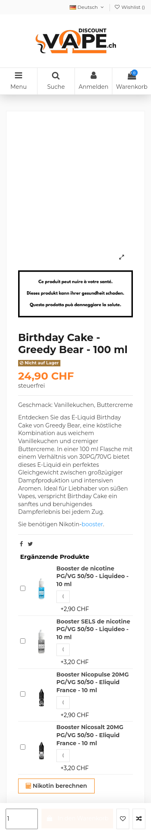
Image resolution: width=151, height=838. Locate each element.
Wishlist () (129, 7)
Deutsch (87, 7)
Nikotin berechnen (56, 785)
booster (92, 524)
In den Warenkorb (77, 818)
